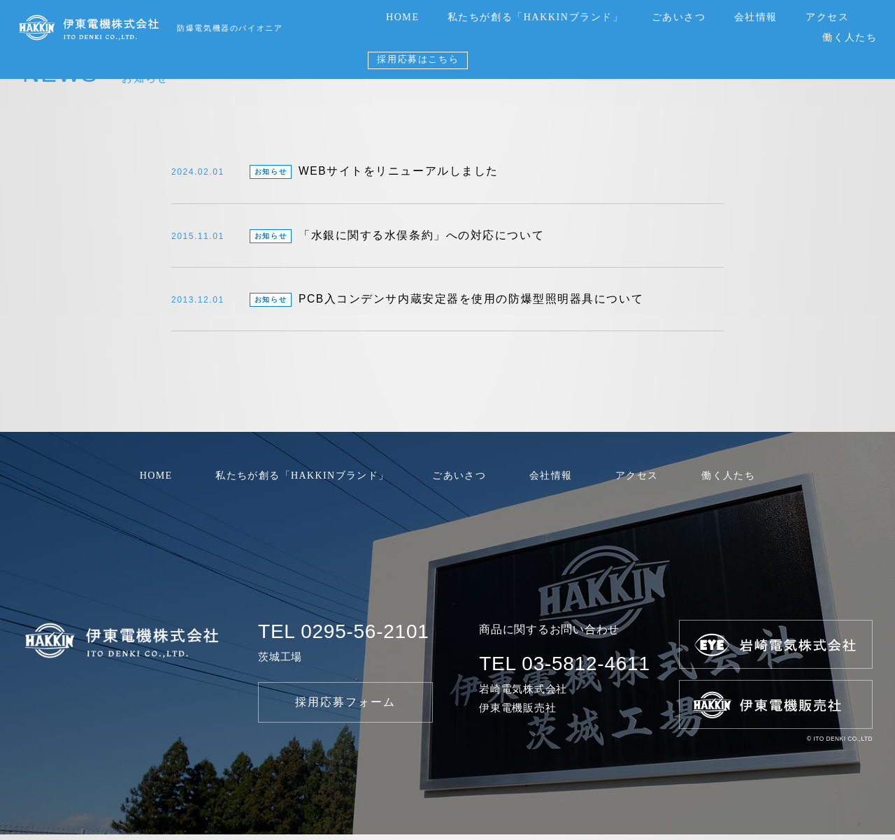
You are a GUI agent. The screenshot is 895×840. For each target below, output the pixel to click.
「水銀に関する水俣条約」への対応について (358, 239)
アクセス (827, 17)
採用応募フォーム (345, 707)
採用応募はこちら (418, 59)
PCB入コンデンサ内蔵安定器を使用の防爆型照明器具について (408, 304)
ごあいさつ (679, 17)
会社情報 (756, 17)
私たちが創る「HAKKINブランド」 (536, 17)
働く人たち (849, 37)
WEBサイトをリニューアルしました (335, 173)
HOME (403, 17)
